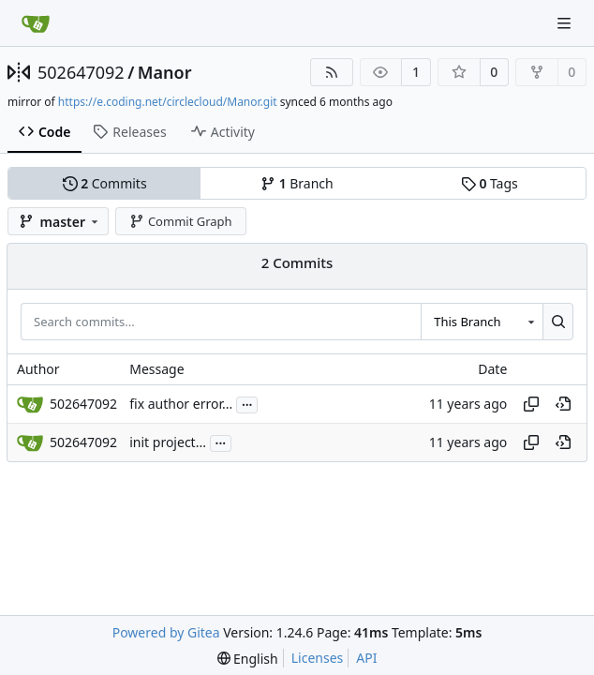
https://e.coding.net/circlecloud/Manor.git (167, 102)
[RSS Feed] (331, 72)
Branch (297, 183)
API (366, 658)
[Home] (35, 23)
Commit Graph (180, 221)
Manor (165, 72)
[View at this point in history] (563, 404)
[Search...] (557, 321)
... (247, 403)
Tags (489, 183)
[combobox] (481, 321)
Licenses (317, 658)
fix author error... (180, 404)
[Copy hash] (531, 404)
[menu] (247, 659)
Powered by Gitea (166, 632)
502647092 (81, 72)
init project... (167, 443)
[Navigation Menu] (566, 23)
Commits (105, 183)
